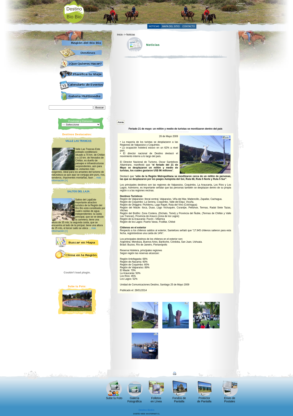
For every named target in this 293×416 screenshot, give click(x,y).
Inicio (120, 34)
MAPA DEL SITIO (171, 26)
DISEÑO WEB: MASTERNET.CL (146, 414)
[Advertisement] (162, 11)
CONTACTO (189, 26)
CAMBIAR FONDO (240, 4)
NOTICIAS (154, 26)
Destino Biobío (146, 410)
